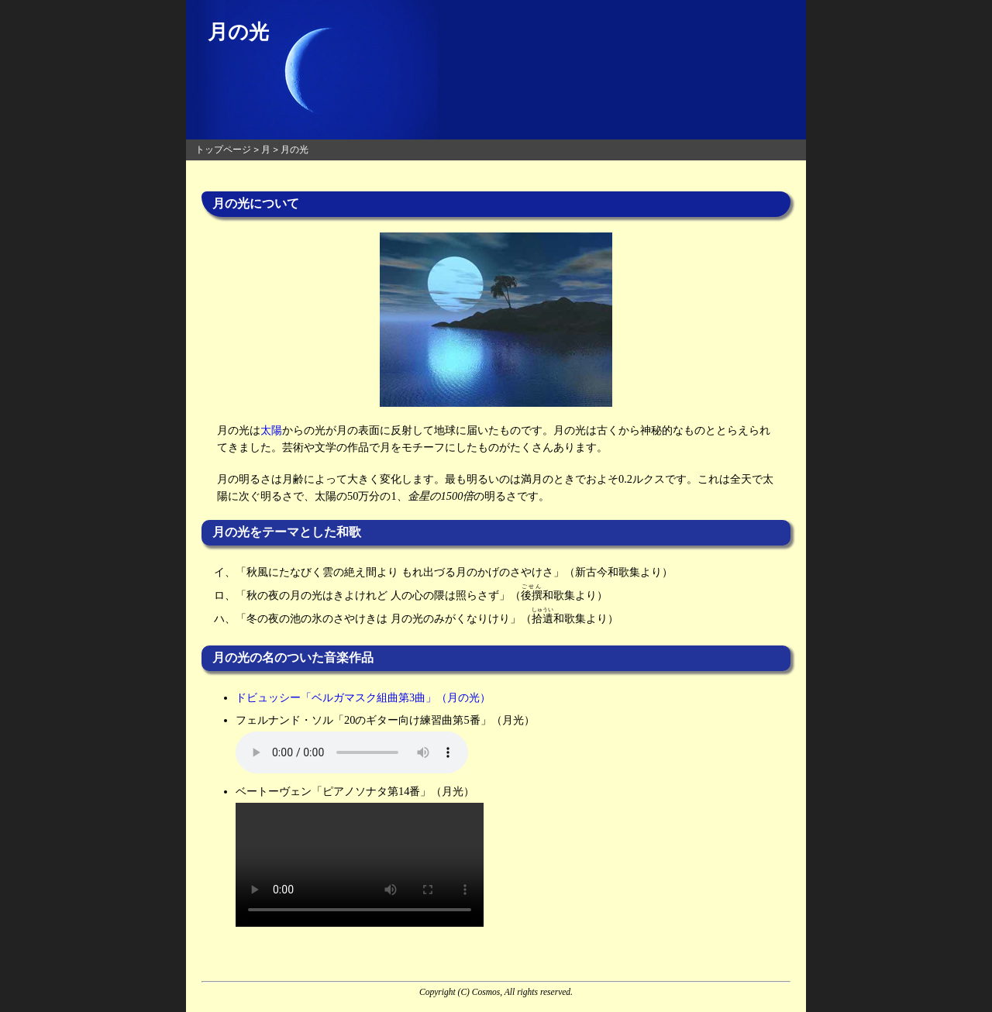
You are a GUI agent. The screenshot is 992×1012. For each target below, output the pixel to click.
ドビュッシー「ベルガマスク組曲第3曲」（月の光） (363, 697)
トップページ (223, 149)
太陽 (271, 430)
